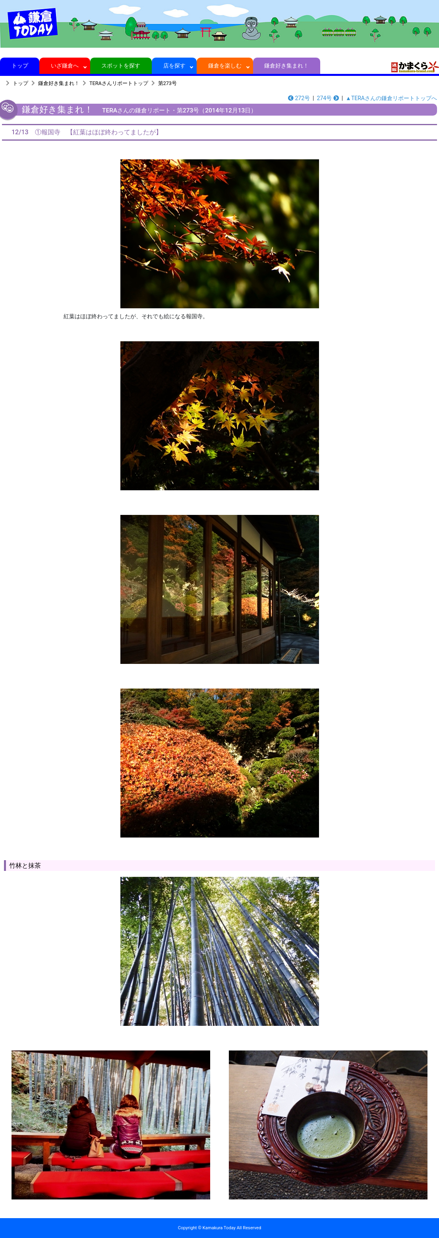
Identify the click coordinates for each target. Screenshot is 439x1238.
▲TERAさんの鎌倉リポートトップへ (391, 98)
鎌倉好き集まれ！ (286, 65)
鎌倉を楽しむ (225, 65)
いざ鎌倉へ (65, 65)
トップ (19, 65)
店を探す (174, 65)
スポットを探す (121, 65)
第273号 (167, 83)
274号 (328, 98)
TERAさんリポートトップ (118, 83)
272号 (299, 98)
